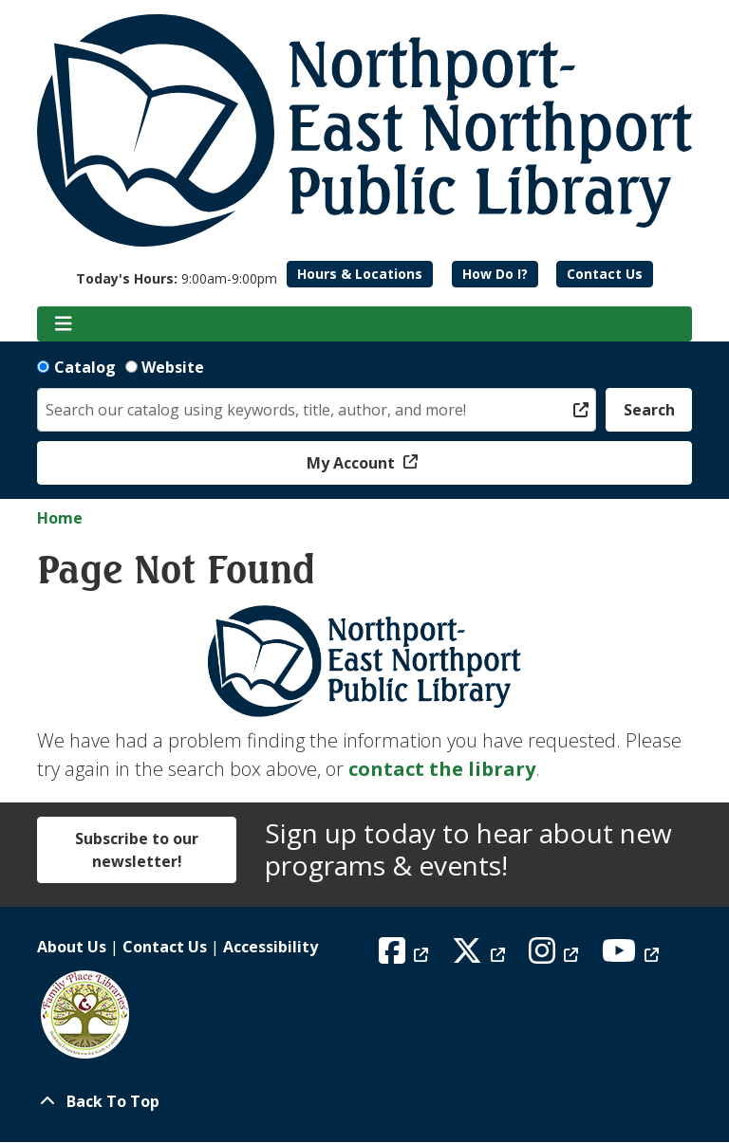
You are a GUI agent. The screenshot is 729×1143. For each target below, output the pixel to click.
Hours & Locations (359, 274)
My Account (353, 462)
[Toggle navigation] (63, 324)
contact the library (441, 769)
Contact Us (605, 274)
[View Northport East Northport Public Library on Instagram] (556, 956)
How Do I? (495, 274)
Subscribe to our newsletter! (136, 850)
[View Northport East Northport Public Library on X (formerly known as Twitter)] (481, 956)
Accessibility (270, 946)
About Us (71, 946)
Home (60, 517)
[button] (176, 278)
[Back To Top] (364, 1101)
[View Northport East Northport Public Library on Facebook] (406, 956)
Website (172, 367)
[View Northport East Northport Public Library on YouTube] (633, 956)
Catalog (85, 367)
